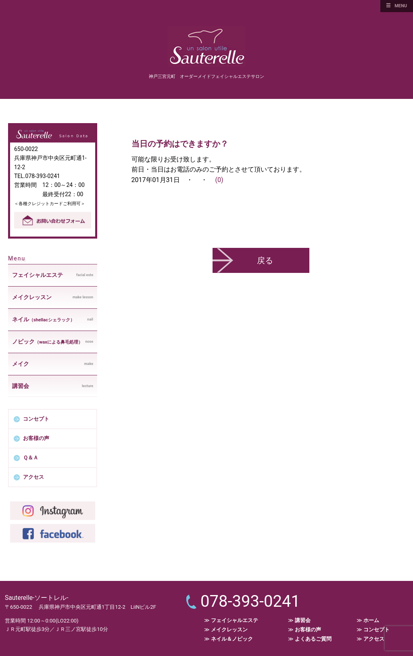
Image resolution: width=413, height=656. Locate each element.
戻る (265, 260)
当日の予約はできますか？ (179, 144)
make (52, 364)
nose (52, 341)
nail (52, 319)
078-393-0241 (250, 601)
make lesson (52, 297)
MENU (400, 5)
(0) (219, 180)
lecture (52, 386)
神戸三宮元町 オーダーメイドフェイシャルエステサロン (206, 76)
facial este (52, 275)
